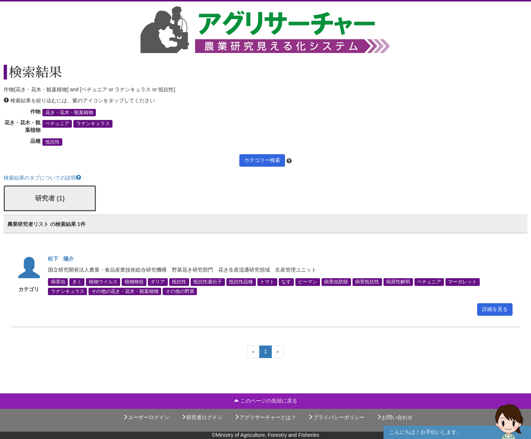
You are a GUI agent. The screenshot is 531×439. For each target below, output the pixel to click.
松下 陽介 (61, 259)
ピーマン (307, 281)
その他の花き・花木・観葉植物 (125, 291)
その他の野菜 (180, 291)
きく (77, 281)
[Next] (277, 352)
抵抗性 (52, 142)
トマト (267, 281)
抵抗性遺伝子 (207, 281)
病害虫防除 (336, 281)
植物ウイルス (103, 281)
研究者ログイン (201, 417)
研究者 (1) (50, 198)
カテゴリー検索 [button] (262, 160)
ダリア (157, 281)
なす (286, 281)
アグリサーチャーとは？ (265, 417)
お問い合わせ (394, 417)
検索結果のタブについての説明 (42, 178)
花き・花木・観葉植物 (69, 112)
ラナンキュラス (93, 123)
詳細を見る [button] (495, 309)
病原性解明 (398, 281)
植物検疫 (134, 281)
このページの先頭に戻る (265, 401)
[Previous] (253, 352)
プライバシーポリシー (336, 417)
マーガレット (462, 281)
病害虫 (58, 281)
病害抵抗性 (367, 281)
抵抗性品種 (241, 281)
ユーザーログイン (146, 417)
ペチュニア (57, 123)
